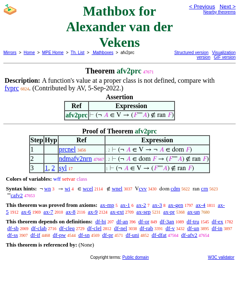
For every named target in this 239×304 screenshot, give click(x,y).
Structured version (192, 52)
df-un (193, 228)
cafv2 (17, 195)
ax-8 (70, 212)
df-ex (217, 221)
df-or (143, 221)
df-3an (167, 221)
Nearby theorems (219, 12)
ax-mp (107, 205)
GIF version (225, 57)
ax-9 (92, 212)
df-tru (193, 221)
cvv (143, 188)
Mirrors (9, 52)
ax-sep (144, 212)
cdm (175, 188)
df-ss (12, 235)
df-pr (107, 235)
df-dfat (159, 235)
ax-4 (200, 205)
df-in (217, 228)
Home (29, 52)
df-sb (13, 228)
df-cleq (67, 228)
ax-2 (141, 205)
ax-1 (125, 205)
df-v (170, 228)
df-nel (120, 228)
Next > (228, 6)
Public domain (135, 257)
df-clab (39, 228)
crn (204, 188)
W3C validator (221, 257)
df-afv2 (189, 235)
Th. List (78, 52)
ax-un (193, 212)
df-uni (132, 235)
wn (47, 188)
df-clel (94, 228)
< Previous (202, 6)
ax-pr (169, 212)
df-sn (84, 235)
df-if (35, 235)
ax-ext (117, 212)
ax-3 (157, 205)
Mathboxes (102, 52)
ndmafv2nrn (75, 158)
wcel (88, 188)
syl (63, 167)
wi (67, 188)
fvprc (12, 88)
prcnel (67, 149)
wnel (117, 188)
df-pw (59, 235)
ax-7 (48, 212)
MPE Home (53, 52)
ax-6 (26, 212)
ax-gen (175, 205)
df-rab (146, 228)
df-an (122, 221)
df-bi (100, 221)
